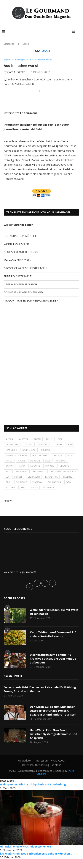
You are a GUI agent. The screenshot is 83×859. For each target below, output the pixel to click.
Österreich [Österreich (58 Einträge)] (48, 487)
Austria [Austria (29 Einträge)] (9, 439)
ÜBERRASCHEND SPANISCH (20, 284)
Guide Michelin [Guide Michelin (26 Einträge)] (39, 455)
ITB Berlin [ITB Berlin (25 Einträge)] (35, 460)
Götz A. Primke (16, 72)
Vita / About (58, 760)
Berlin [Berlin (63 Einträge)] (49, 439)
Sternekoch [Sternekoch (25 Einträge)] (34, 477)
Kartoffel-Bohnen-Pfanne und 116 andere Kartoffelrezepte (53, 634)
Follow (8, 500)
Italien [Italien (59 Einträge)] (21, 460)
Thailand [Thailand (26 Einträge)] (67, 477)
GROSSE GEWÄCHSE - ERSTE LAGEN (25, 268)
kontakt (56, 765)
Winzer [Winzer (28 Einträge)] (34, 487)
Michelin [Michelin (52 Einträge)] (49, 466)
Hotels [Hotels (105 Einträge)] (9, 460)
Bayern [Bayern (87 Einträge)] (37, 439)
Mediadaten (25, 760)
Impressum (42, 760)
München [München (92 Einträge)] (64, 466)
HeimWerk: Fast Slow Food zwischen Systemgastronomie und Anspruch (53, 734)
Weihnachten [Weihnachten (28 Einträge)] (54, 482)
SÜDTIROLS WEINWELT (17, 276)
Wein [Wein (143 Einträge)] (68, 482)
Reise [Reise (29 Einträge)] (8, 471)
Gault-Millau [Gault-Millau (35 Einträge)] (29, 450)
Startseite (9, 43)
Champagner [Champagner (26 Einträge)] (12, 444)
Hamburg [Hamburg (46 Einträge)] (57, 455)
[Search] (79, 31)
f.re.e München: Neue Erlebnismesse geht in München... (36, 853)
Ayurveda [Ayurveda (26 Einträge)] (23, 439)
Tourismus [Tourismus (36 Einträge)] (21, 482)
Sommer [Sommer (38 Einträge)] (18, 477)
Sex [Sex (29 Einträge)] (7, 477)
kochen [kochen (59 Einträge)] (9, 466)
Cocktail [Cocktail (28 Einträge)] (28, 444)
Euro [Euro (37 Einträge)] (70, 444)
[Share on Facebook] (39, 91)
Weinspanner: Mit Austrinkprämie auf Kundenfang (33, 784)
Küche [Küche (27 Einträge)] (22, 466)
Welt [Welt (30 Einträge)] (22, 487)
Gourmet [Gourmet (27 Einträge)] (45, 450)
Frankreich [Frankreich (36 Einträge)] (11, 450)
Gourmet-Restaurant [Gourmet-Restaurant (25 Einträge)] (16, 455)
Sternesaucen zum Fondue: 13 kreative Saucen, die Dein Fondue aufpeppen (53, 658)
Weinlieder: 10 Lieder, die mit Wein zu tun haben (54, 611)
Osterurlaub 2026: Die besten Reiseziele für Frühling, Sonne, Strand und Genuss (40, 689)
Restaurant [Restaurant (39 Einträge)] (22, 471)
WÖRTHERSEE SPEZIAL (17, 244)
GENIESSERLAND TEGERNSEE (21, 252)
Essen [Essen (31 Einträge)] (59, 444)
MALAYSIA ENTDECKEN (17, 260)
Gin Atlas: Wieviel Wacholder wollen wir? (26, 846)
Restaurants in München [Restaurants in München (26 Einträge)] (63, 471)
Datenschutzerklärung (35, 765)
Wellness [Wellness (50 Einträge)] (10, 487)
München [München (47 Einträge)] (35, 466)
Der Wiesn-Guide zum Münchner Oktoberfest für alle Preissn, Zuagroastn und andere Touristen (53, 710)
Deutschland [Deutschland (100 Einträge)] (44, 444)
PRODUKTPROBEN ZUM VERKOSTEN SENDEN (31, 300)
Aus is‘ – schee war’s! (21, 65)
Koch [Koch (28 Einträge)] (48, 460)
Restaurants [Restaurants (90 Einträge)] (39, 471)
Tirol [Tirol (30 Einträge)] (8, 482)
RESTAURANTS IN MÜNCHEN (21, 236)
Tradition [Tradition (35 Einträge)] (37, 482)
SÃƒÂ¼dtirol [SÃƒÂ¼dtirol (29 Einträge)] (51, 477)
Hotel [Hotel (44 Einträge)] (70, 455)
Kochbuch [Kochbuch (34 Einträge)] (61, 460)
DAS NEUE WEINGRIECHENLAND (23, 292)
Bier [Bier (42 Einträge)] (60, 439)
